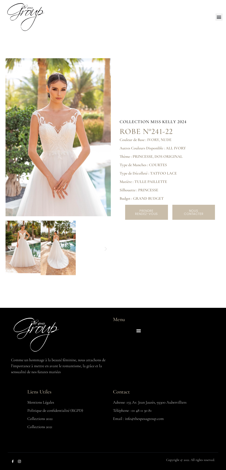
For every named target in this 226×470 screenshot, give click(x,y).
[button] (219, 17)
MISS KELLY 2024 (168, 121)
